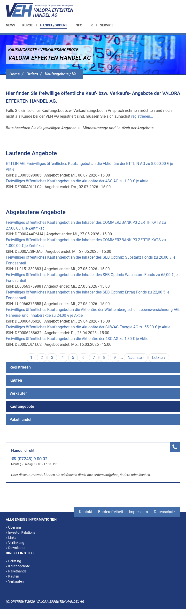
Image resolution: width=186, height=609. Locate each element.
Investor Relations (20, 532)
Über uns (14, 527)
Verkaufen (18, 393)
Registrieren (20, 367)
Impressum (138, 511)
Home (14, 74)
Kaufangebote (21, 406)
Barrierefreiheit (110, 511)
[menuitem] (12, 25)
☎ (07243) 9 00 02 (29, 458)
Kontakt (85, 511)
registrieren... (142, 116)
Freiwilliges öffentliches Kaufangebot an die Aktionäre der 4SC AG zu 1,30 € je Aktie (77, 181)
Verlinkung (15, 543)
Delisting (13, 561)
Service (106, 25)
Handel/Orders (53, 25)
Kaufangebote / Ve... (62, 74)
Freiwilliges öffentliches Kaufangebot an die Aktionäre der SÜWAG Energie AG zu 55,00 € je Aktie (88, 327)
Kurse (27, 25)
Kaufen (15, 380)
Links (11, 538)
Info (78, 25)
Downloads (15, 548)
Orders (32, 74)
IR (91, 25)
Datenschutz (164, 511)
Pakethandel (20, 419)
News (10, 25)
